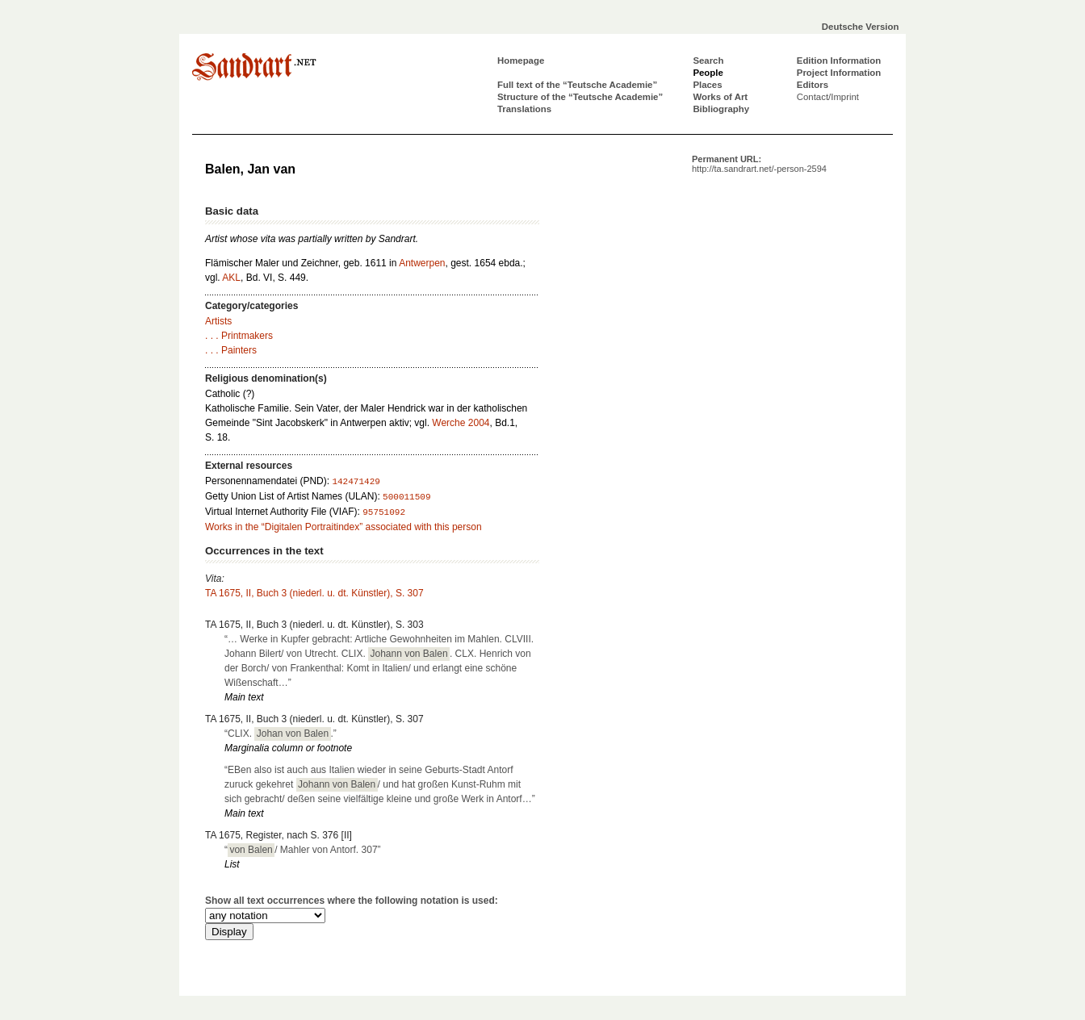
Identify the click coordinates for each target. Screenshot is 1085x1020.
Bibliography (721, 109)
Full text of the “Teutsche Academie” (577, 85)
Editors (812, 85)
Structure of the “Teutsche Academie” (580, 97)
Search (708, 60)
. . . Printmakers (239, 335)
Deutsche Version (860, 26)
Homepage (520, 60)
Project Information (839, 72)
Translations (524, 109)
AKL (231, 277)
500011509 (406, 497)
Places (707, 85)
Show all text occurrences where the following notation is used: (351, 900)
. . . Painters (231, 350)
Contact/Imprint (828, 97)
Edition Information (839, 60)
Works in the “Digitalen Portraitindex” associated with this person (343, 527)
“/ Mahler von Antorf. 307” (302, 849)
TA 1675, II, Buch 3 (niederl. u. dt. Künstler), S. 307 (314, 593)
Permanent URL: (759, 163)
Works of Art (720, 97)
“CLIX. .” (280, 733)
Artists (218, 321)
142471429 (355, 482)
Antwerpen (422, 263)
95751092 (383, 512)
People (708, 72)
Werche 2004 (460, 422)
